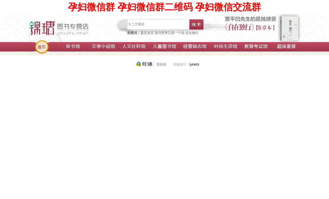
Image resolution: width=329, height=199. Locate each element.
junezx (194, 64)
